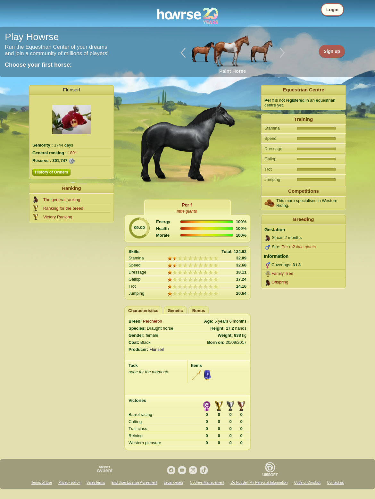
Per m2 (288, 246)
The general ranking (61, 199)
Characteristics (143, 310)
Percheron (152, 321)
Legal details (174, 482)
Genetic (175, 310)
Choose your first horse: (38, 65)
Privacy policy (69, 482)
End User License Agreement (134, 482)
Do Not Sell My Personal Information (259, 482)
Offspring (279, 282)
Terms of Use (41, 482)
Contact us (335, 482)
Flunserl (71, 89)
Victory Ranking (57, 217)
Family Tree (282, 273)
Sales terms (96, 482)
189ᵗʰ (73, 152)
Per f (187, 204)
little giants (187, 211)
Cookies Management (207, 482)
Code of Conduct (307, 482)
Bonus (198, 310)
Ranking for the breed (63, 208)
